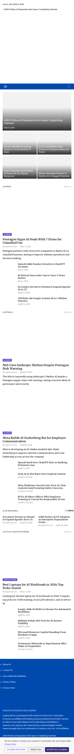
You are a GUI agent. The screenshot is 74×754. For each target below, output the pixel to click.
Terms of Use (9, 688)
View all (67, 186)
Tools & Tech (10, 580)
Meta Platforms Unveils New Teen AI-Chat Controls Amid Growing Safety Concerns (42, 486)
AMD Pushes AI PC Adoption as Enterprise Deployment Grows (54, 519)
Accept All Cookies (57, 749)
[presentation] (66, 510)
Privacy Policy (9, 682)
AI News (7, 186)
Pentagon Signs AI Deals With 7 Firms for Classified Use (32, 241)
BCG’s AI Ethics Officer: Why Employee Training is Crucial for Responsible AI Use (41, 498)
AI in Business (10, 511)
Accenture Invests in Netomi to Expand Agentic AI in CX (19, 518)
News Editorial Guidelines (14, 676)
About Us (7, 664)
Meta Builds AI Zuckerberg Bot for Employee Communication (34, 439)
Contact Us (8, 670)
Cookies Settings (16, 749)
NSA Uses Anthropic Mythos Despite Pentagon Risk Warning (36, 366)
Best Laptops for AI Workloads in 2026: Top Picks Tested (33, 586)
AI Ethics (8, 312)
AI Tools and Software (16, 532)
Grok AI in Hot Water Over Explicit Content (42, 474)
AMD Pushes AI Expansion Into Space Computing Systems (30, 9)
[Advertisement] (37, 63)
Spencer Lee (11, 246)
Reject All (36, 749)
